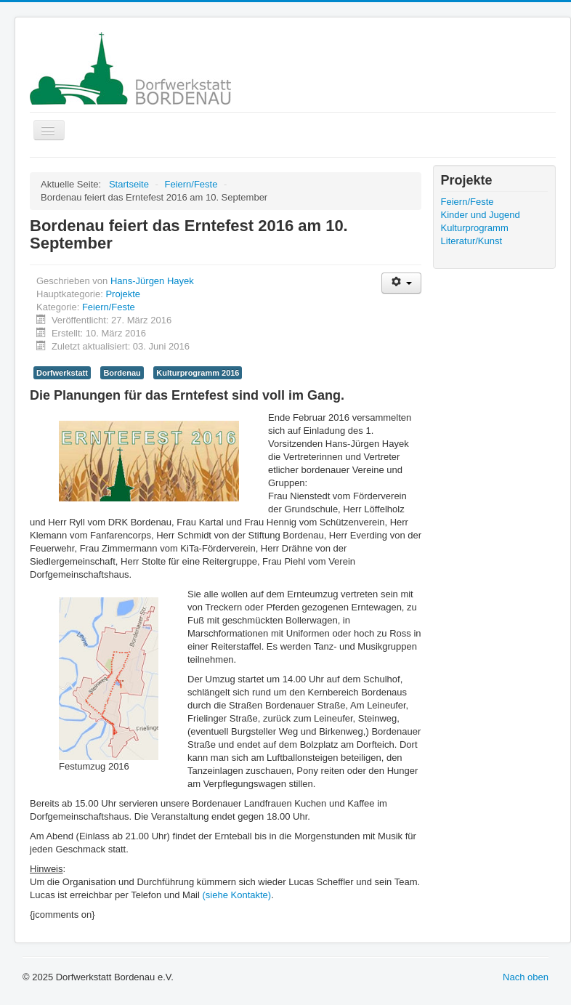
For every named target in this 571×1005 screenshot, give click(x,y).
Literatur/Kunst (472, 240)
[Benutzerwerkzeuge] (401, 283)
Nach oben (525, 977)
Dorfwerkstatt (62, 372)
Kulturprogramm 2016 (197, 372)
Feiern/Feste (108, 307)
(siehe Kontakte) (237, 894)
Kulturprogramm (475, 227)
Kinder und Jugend (480, 214)
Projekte (122, 293)
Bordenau (121, 372)
